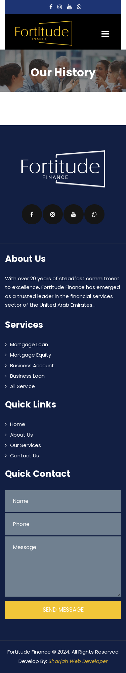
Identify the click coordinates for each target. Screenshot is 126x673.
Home (17, 424)
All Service (22, 386)
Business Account (32, 365)
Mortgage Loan (29, 344)
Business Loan (27, 375)
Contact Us (24, 455)
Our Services (25, 445)
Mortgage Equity (30, 354)
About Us (21, 434)
